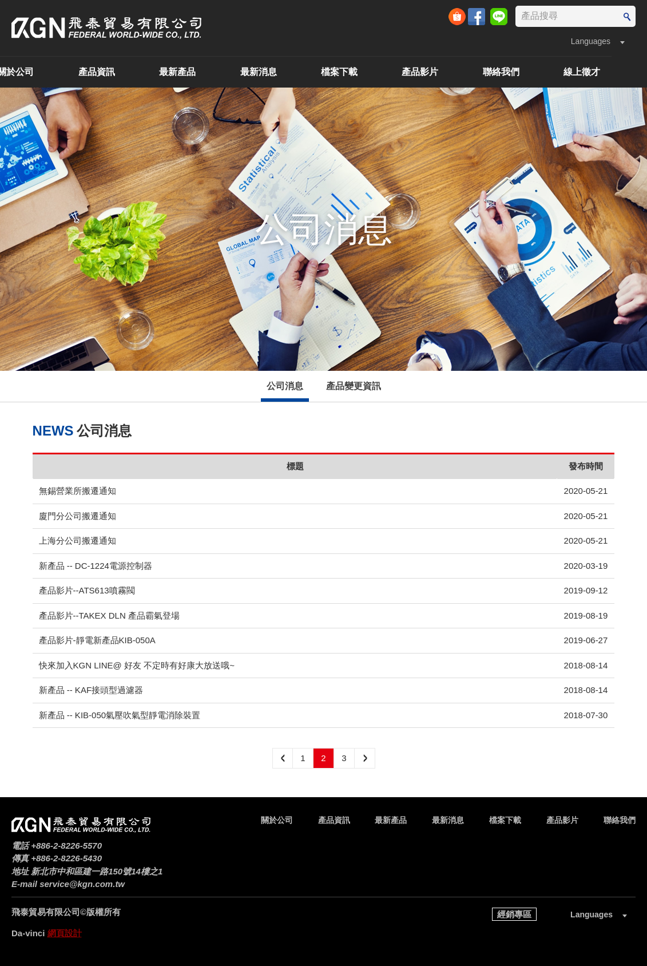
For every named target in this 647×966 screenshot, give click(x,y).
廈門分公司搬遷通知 (77, 516)
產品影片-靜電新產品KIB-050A (97, 640)
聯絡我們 (536, 72)
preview (282, 758)
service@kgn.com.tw (82, 884)
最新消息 (294, 72)
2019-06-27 (586, 640)
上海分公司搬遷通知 (77, 540)
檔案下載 (374, 72)
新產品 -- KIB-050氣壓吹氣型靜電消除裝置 (120, 715)
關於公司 (51, 72)
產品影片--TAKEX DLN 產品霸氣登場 (109, 615)
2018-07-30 (586, 715)
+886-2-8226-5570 (66, 845)
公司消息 (285, 386)
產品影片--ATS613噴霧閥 (87, 590)
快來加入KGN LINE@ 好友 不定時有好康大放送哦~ (137, 665)
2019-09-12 (586, 590)
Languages (590, 41)
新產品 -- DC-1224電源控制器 (95, 566)
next (365, 758)
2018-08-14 (586, 665)
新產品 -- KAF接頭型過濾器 (91, 690)
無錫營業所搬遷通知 (77, 491)
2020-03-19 (586, 566)
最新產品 (213, 72)
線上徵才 (617, 72)
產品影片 (455, 72)
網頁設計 (64, 933)
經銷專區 (514, 914)
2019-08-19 (586, 615)
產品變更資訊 (353, 386)
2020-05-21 (586, 491)
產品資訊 (132, 72)
